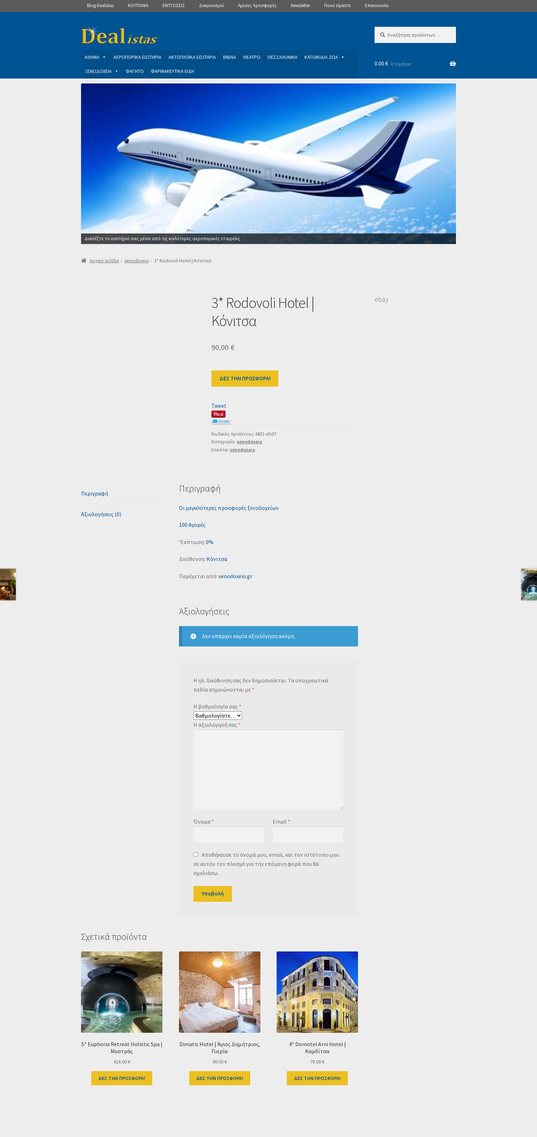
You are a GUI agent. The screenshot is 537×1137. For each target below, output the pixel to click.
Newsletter (300, 5)
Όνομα (203, 821)
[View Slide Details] (268, 163)
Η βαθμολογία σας (217, 706)
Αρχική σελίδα (104, 260)
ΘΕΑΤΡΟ (251, 57)
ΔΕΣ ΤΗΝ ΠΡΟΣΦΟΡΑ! (245, 378)
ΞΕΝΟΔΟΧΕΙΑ (102, 71)
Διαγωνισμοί (211, 5)
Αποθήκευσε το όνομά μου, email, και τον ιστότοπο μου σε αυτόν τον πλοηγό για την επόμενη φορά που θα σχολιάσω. (266, 863)
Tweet (219, 405)
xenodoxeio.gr (235, 576)
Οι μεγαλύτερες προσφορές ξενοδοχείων (229, 507)
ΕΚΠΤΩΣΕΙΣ (173, 5)
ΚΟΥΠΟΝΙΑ (138, 5)
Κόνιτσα (216, 558)
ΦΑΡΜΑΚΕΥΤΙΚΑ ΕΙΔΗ (172, 71)
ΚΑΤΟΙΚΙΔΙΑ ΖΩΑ (324, 57)
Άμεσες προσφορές (257, 5)
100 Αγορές (192, 524)
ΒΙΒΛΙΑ (229, 57)
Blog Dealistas (100, 5)
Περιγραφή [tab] (94, 493)
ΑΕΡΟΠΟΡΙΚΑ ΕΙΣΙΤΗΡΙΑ (137, 57)
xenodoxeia (136, 260)
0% (210, 541)
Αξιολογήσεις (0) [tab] (101, 514)
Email (281, 821)
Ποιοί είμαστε (337, 5)
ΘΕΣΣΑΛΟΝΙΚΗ (282, 57)
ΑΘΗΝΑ (95, 57)
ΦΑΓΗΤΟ (135, 71)
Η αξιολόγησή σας (217, 724)
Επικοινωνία (376, 5)
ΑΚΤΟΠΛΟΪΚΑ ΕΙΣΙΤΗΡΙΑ (192, 57)
